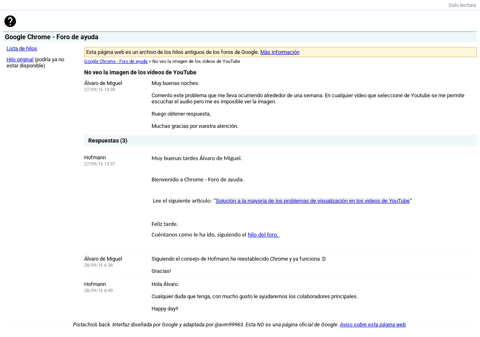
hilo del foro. (263, 234)
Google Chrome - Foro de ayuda (115, 61)
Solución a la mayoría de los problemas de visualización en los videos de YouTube (313, 201)
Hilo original (20, 59)
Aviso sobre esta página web (373, 324)
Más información (279, 52)
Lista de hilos (22, 48)
